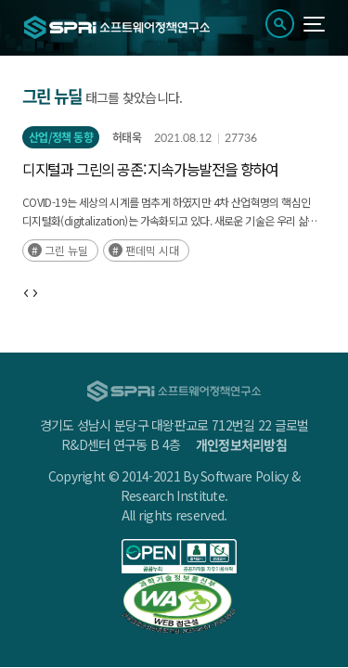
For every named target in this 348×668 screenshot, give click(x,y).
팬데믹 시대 (152, 250)
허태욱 (126, 137)
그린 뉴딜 (66, 250)
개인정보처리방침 (241, 444)
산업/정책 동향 (61, 137)
